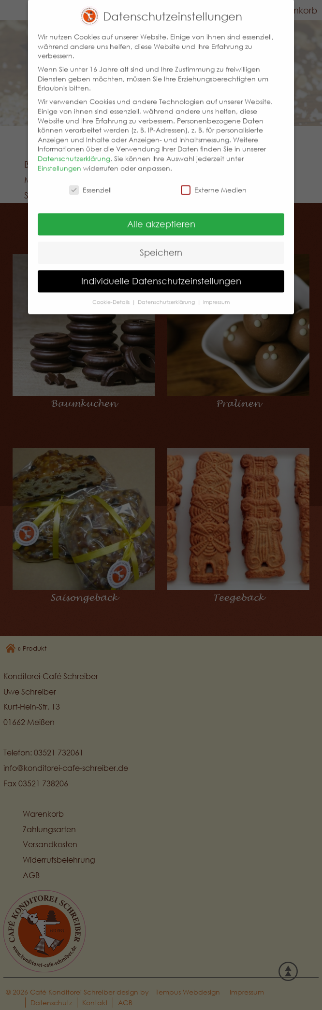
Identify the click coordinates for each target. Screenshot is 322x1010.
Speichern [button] (161, 241)
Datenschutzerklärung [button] (167, 290)
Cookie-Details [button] (111, 290)
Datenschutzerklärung (74, 146)
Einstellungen (59, 156)
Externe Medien (214, 178)
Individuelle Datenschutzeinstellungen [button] (161, 269)
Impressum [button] (216, 290)
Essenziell (90, 178)
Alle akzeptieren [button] (161, 212)
